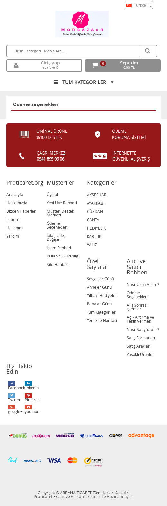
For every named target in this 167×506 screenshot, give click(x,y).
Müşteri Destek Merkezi (60, 212)
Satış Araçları (139, 346)
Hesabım (14, 227)
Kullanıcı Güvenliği (63, 255)
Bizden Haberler (21, 211)
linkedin (32, 385)
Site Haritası (58, 264)
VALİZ (92, 244)
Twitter (14, 397)
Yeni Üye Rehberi (62, 202)
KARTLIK (94, 236)
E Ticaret (79, 496)
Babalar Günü (99, 303)
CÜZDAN (95, 211)
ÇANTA (93, 219)
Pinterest (32, 397)
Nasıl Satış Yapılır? (143, 329)
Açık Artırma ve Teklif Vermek (140, 319)
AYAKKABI (95, 203)
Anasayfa (14, 194)
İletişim (12, 219)
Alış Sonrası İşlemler (137, 306)
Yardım (12, 236)
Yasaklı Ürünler (140, 354)
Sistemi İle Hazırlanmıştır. (110, 496)
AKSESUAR (96, 194)
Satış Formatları (141, 337)
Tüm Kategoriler (101, 312)
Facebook (15, 385)
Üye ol (52, 194)
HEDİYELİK (96, 228)
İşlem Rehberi (59, 247)
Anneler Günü (99, 287)
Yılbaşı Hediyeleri (102, 295)
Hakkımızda (16, 202)
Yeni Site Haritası (102, 320)
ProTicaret (43, 496)
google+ (15, 409)
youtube (32, 409)
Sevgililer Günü (100, 278)
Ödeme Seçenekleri (57, 225)
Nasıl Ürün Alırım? (143, 284)
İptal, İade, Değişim (56, 237)
